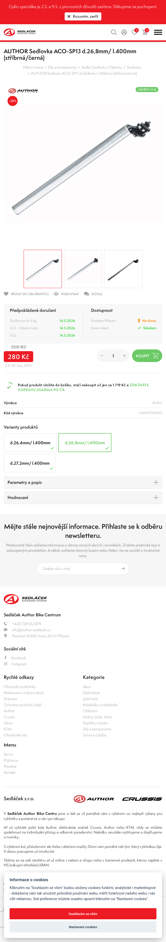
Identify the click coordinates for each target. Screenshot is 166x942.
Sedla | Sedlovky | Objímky (101, 67)
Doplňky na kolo (95, 723)
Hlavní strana (33, 67)
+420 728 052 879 (22, 623)
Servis (8, 754)
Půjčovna (11, 760)
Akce (87, 686)
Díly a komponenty (62, 67)
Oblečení (90, 710)
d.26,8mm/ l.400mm (87, 445)
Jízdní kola (90, 698)
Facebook (15, 657)
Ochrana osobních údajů (23, 704)
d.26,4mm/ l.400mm (32, 445)
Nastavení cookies (83, 927)
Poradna (10, 766)
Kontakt (9, 772)
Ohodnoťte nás (15, 735)
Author (9, 710)
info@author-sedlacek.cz (27, 629)
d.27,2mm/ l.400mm (32, 465)
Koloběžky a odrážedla (100, 704)
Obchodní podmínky (20, 686)
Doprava (10, 698)
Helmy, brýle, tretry (97, 716)
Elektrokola (91, 692)
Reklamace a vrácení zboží (24, 692)
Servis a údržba (94, 735)
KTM (8, 729)
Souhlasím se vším (83, 914)
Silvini (8, 723)
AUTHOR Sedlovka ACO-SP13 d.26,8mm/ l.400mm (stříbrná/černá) (84, 73)
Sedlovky (134, 67)
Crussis (9, 716)
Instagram (15, 663)
